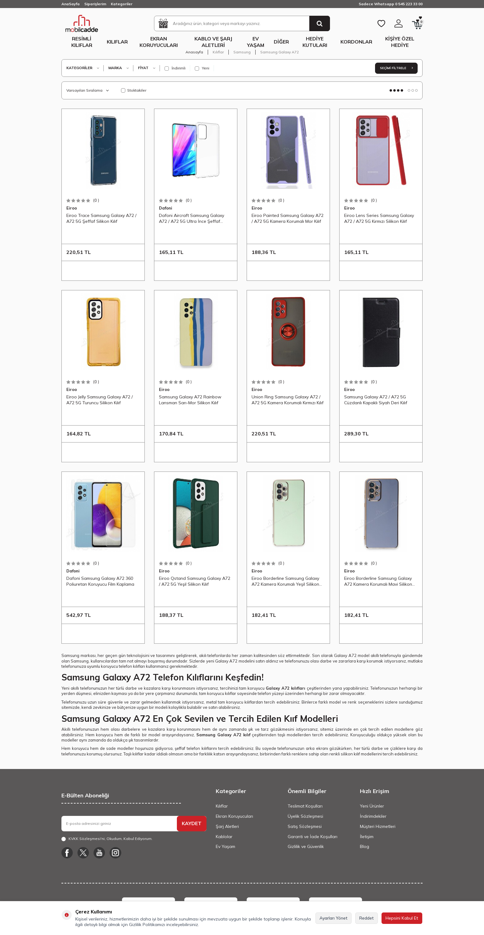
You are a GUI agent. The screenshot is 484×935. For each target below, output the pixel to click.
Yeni (202, 68)
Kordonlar (356, 42)
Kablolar (224, 836)
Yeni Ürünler (372, 806)
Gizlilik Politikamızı (147, 924)
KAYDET (192, 823)
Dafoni (165, 208)
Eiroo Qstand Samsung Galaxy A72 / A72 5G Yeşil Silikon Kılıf (194, 581)
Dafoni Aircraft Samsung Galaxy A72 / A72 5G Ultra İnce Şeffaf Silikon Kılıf (191, 218)
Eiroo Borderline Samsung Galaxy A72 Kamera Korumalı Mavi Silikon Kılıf (378, 581)
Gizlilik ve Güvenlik (306, 846)
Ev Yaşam (255, 41)
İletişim (366, 836)
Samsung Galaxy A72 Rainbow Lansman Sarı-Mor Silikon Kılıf (190, 399)
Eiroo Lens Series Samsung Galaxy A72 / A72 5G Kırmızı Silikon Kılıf (379, 218)
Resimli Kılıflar (81, 41)
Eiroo (71, 208)
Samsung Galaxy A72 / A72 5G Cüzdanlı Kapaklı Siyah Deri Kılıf (375, 399)
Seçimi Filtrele (396, 68)
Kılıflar (117, 42)
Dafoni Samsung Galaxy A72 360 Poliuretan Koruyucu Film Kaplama (100, 581)
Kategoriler (121, 4)
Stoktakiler (133, 90)
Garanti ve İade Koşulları (312, 836)
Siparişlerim (95, 4)
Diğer (281, 42)
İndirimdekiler (373, 816)
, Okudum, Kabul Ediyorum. (106, 838)
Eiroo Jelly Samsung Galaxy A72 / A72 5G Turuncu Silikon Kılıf (99, 399)
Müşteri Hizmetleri (377, 826)
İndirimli (175, 68)
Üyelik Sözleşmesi (305, 816)
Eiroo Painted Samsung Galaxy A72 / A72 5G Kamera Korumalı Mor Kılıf (287, 218)
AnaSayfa (70, 4)
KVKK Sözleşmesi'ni (87, 838)
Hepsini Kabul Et (402, 918)
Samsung (242, 52)
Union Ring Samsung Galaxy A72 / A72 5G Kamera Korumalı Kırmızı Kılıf (287, 399)
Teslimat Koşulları (305, 806)
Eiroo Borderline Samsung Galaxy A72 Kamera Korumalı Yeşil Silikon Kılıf (285, 581)
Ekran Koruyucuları (159, 41)
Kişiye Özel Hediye (399, 41)
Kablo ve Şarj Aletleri (213, 41)
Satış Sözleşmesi (305, 826)
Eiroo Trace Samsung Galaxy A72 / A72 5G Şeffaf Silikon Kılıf (101, 218)
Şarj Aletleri (227, 826)
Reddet (366, 918)
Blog (364, 846)
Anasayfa (194, 52)
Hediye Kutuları (314, 41)
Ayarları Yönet (333, 918)
